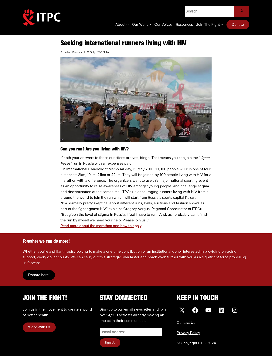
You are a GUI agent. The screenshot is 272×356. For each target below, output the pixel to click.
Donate (238, 24)
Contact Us (186, 323)
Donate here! (39, 275)
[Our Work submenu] (150, 24)
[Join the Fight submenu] (222, 24)
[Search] (241, 11)
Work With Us (39, 327)
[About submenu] (127, 24)
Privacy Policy (188, 333)
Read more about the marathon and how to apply (100, 226)
